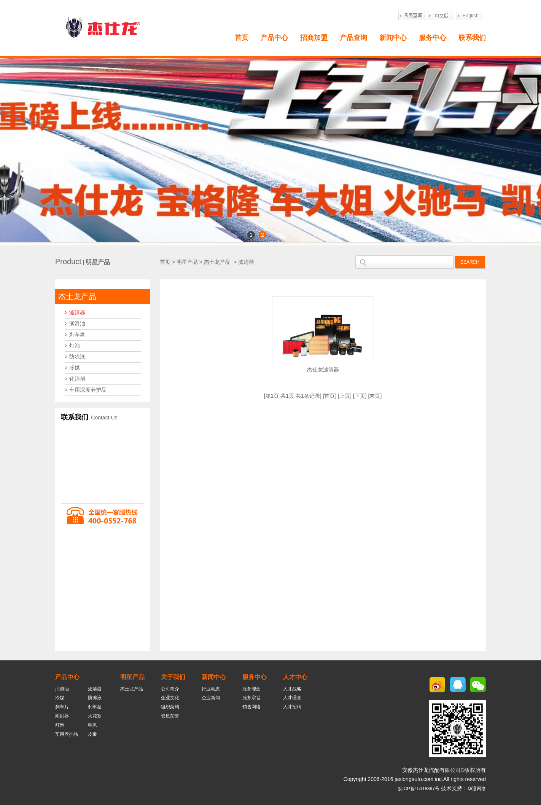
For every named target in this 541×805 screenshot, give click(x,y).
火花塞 (95, 716)
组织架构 (170, 706)
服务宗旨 (251, 697)
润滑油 (62, 689)
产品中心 (274, 37)
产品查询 (353, 37)
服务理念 (251, 689)
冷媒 (59, 697)
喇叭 (92, 725)
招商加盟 (314, 37)
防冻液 (95, 697)
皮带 (92, 734)
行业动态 (211, 689)
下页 (360, 396)
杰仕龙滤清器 (323, 370)
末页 (374, 396)
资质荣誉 (170, 716)
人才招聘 (292, 706)
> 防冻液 (75, 357)
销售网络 (251, 706)
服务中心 (432, 37)
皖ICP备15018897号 (418, 788)
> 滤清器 (75, 312)
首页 (241, 37)
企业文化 (170, 697)
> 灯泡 (72, 346)
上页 (344, 396)
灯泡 (59, 725)
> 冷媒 (72, 368)
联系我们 (472, 37)
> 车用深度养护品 (86, 390)
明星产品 (187, 262)
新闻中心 (393, 37)
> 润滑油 (75, 323)
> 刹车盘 (75, 335)
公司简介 (170, 689)
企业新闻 (211, 697)
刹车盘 (95, 706)
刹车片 (62, 706)
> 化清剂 (75, 379)
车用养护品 (66, 734)
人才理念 (292, 697)
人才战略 (292, 689)
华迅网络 (477, 788)
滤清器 (246, 262)
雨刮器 (62, 716)
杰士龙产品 (77, 296)
